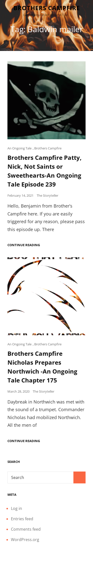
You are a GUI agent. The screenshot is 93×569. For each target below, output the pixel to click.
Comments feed (26, 529)
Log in (16, 508)
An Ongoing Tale (19, 148)
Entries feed (22, 519)
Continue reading (23, 245)
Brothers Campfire (46, 8)
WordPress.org (25, 539)
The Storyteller (47, 195)
